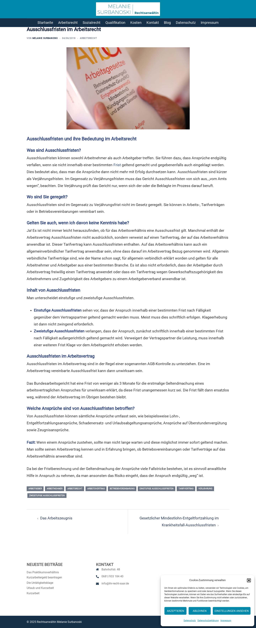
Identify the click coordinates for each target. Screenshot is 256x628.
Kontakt (152, 22)
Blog (167, 22)
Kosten (136, 22)
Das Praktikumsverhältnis (43, 572)
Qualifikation (115, 22)
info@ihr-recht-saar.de (115, 583)
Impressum (225, 620)
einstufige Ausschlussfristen (157, 488)
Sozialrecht (91, 22)
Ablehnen (200, 611)
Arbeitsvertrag (96, 488)
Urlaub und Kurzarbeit (40, 588)
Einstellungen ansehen (232, 611)
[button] (249, 580)
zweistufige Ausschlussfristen (47, 495)
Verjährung (205, 488)
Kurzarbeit (33, 593)
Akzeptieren (175, 611)
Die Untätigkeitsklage (40, 582)
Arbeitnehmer (54, 488)
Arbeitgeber (35, 488)
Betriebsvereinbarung (122, 488)
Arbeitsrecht (68, 22)
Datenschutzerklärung (208, 620)
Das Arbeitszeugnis (56, 518)
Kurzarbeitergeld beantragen (44, 577)
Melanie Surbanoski (45, 38)
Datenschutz (190, 620)
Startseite (45, 22)
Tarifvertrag (185, 488)
